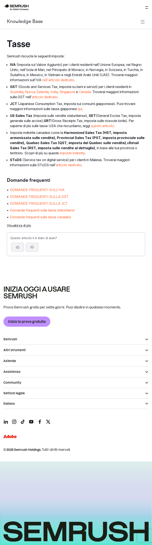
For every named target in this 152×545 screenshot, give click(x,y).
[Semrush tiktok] (22, 421)
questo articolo (102, 126)
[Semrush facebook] (39, 421)
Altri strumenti (14, 350)
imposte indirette (72, 153)
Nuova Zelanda (37, 92)
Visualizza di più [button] (19, 225)
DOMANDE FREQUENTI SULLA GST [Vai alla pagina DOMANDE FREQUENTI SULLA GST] (39, 196)
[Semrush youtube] (31, 421)
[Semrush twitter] (48, 421)
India (54, 92)
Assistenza (11, 371)
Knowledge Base (25, 21)
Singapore (67, 92)
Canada (85, 92)
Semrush (10, 339)
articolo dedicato (45, 97)
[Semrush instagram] (14, 421)
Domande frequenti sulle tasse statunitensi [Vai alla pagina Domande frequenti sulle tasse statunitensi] (42, 210)
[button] (32, 247)
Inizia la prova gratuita (27, 322)
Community (12, 382)
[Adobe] (10, 436)
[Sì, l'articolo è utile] (17, 247)
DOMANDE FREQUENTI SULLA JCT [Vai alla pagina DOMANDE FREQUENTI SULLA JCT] (39, 203)
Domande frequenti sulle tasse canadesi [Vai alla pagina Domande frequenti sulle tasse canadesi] (40, 217)
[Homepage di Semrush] (16, 7)
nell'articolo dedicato (58, 80)
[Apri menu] (147, 7)
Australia (16, 92)
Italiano (9, 403)
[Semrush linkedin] (5, 421)
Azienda (9, 361)
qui (80, 109)
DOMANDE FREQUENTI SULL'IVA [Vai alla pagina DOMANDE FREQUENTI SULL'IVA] (37, 190)
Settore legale (14, 393)
